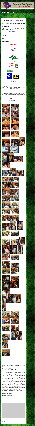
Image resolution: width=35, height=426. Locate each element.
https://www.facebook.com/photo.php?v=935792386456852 (9, 31)
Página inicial (14, 419)
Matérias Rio (21, 10)
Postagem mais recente (5, 419)
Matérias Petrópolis (27, 10)
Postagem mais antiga (21, 419)
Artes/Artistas (12, 12)
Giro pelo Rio (16, 10)
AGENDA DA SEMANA (7, 10)
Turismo (8, 12)
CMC (31, 10)
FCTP (12, 10)
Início (2, 10)
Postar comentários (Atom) (7, 421)
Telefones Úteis (4, 12)
